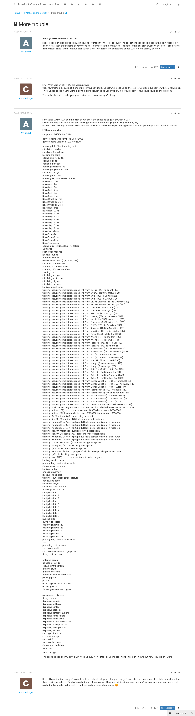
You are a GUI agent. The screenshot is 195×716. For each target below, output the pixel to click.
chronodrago (26, 98)
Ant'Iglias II (26, 51)
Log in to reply (167, 67)
